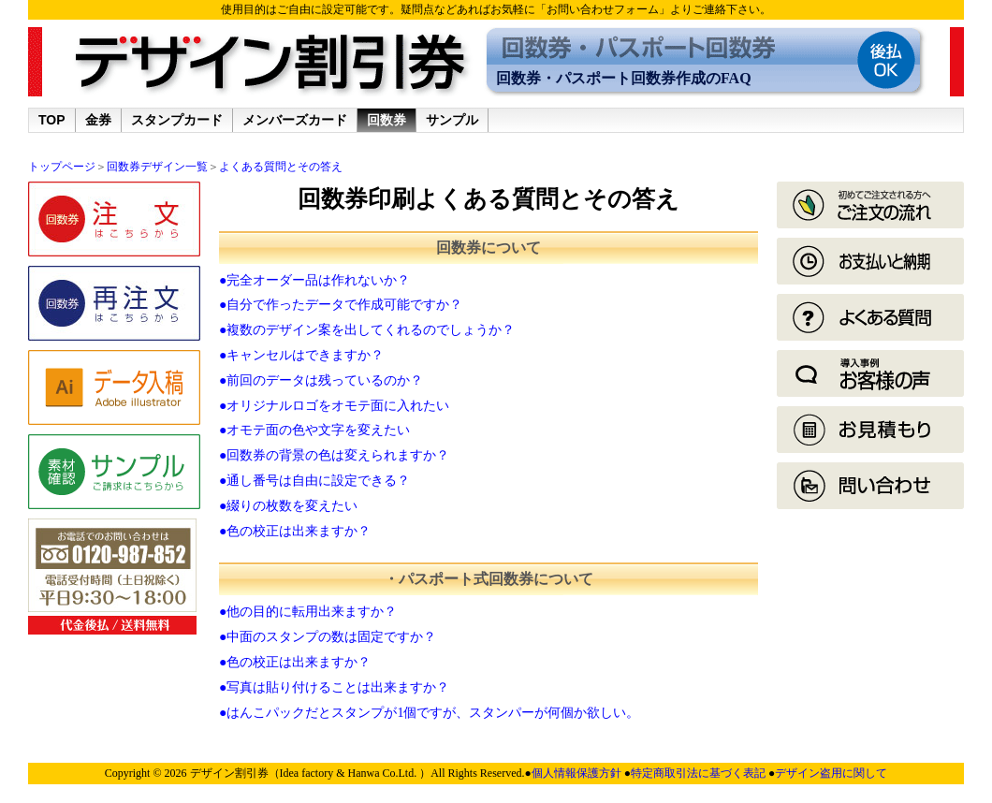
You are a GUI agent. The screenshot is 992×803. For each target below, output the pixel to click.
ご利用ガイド (870, 205)
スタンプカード (177, 119)
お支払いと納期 (870, 261)
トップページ (61, 166)
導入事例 (870, 373)
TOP (52, 119)
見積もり (870, 429)
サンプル (452, 119)
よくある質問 (870, 317)
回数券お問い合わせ (870, 485)
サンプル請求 (114, 471)
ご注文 (114, 219)
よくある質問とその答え (281, 166)
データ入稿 (114, 387)
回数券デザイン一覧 (157, 166)
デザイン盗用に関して (831, 773)
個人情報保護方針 (578, 773)
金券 (98, 119)
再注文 (114, 303)
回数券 (386, 119)
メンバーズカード (294, 119)
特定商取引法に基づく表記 (699, 773)
